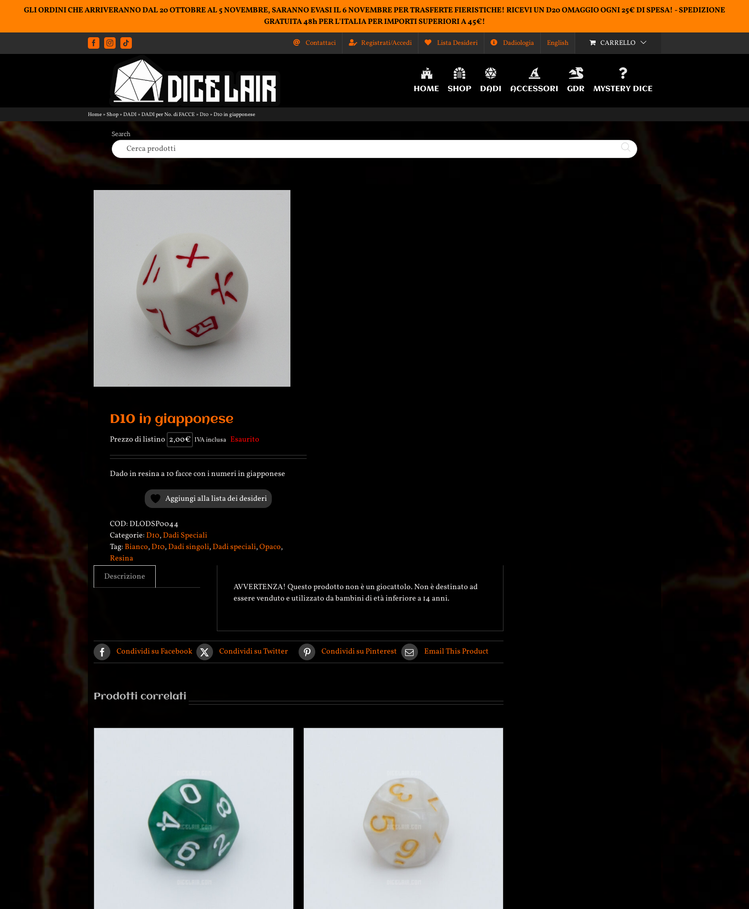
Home (95, 114)
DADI (130, 114)
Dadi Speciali (185, 535)
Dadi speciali (234, 547)
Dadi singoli (188, 547)
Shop (112, 114)
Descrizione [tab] (124, 576)
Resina (121, 558)
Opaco (270, 547)
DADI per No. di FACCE (168, 114)
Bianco (136, 547)
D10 (204, 114)
